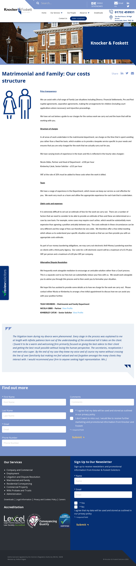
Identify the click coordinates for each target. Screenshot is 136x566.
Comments (102, 400)
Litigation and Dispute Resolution (23, 476)
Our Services (55, 13)
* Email (34, 428)
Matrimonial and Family (18, 480)
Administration (14, 493)
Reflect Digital (21, 559)
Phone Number (34, 441)
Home (44, 13)
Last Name (34, 414)
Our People (71, 13)
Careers (62, 499)
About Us (83, 13)
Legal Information (23, 499)
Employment (13, 473)
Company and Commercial (20, 470)
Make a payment (78, 18)
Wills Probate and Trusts (19, 490)
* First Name (34, 400)
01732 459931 (125, 12)
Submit (77, 437)
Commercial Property (17, 487)
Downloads (98, 13)
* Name (103, 479)
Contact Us (63, 18)
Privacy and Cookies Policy (45, 499)
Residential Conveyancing (19, 483)
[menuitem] (44, 13)
